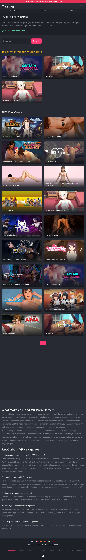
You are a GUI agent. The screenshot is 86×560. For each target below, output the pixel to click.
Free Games (14, 11)
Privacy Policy (63, 550)
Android (43, 11)
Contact (31, 550)
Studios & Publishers (46, 550)
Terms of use (77, 550)
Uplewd (22, 550)
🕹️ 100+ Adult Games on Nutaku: (43, 2)
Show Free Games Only (15, 31)
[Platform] (16, 41)
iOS (71, 11)
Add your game (10, 550)
